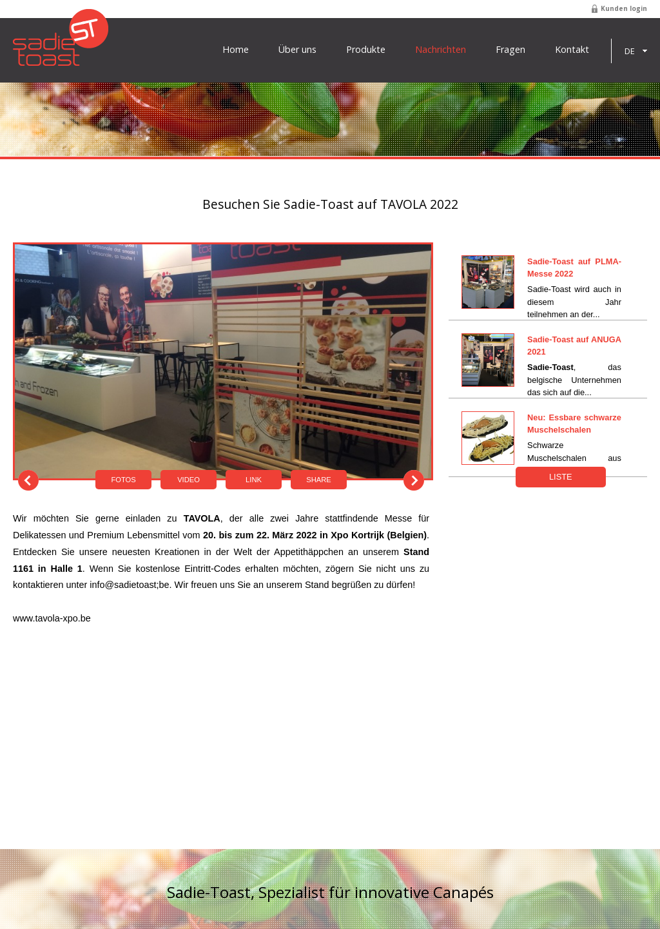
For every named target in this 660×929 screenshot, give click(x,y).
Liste (560, 477)
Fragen (510, 49)
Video (188, 480)
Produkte (365, 49)
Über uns (297, 49)
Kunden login (624, 8)
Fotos (123, 480)
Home (235, 49)
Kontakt (572, 49)
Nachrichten (440, 49)
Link (254, 480)
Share (318, 480)
